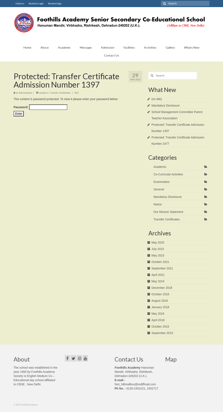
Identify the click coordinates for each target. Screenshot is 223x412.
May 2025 (158, 242)
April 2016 (158, 320)
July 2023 (158, 249)
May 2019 (158, 281)
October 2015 (160, 326)
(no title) (157, 99)
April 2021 (158, 274)
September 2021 (162, 268)
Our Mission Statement (168, 212)
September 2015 (162, 333)
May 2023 (158, 255)
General (159, 189)
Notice (158, 204)
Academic (160, 166)
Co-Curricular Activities (168, 174)
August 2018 (160, 300)
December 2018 (162, 287)
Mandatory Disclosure (166, 105)
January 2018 (160, 307)
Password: (40, 107)
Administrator (25, 93)
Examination (162, 181)
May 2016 (158, 313)
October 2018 (160, 294)
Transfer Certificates (60, 93)
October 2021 (160, 262)
